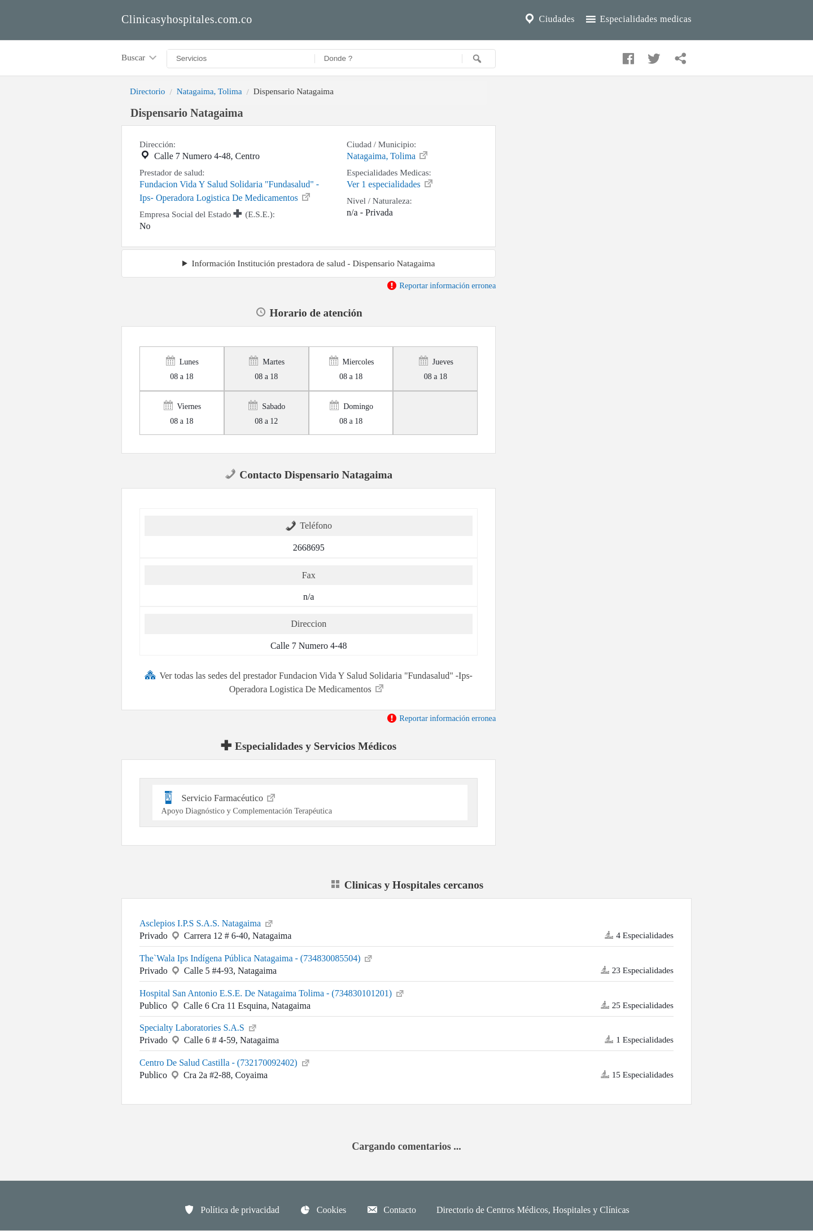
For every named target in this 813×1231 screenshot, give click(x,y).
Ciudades (549, 19)
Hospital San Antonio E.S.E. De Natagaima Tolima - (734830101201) (272, 992)
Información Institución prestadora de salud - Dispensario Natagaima (313, 263)
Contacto (391, 1209)
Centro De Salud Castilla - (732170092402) (225, 1061)
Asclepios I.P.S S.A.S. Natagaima (206, 922)
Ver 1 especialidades (390, 183)
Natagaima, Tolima (209, 91)
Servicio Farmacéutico (310, 802)
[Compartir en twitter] (652, 55)
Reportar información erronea (441, 285)
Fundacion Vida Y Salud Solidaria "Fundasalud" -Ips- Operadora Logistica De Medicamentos (229, 191)
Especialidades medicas (638, 19)
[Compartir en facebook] (626, 55)
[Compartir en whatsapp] (679, 55)
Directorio (147, 91)
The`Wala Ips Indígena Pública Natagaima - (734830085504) (256, 957)
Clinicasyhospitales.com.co (186, 19)
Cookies (323, 1209)
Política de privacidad (231, 1209)
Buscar (140, 58)
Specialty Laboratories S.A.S (198, 1026)
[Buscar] (478, 58)
